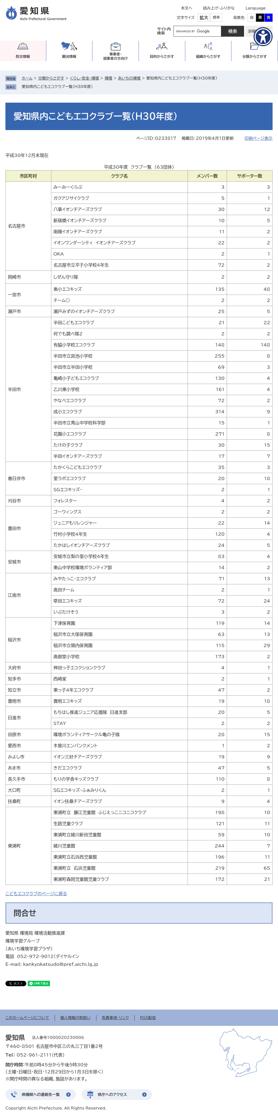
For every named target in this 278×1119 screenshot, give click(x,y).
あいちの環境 (129, 78)
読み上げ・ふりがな (219, 8)
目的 (162, 56)
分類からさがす (51, 78)
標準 (216, 17)
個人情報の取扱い (75, 1018)
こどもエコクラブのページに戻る (36, 893)
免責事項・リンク (115, 1018)
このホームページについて (27, 1018)
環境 (108, 78)
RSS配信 (148, 1018)
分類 (254, 56)
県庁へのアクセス (112, 1094)
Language (255, 8)
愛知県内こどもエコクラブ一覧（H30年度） (57, 87)
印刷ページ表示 (259, 138)
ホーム (27, 78)
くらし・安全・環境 (84, 78)
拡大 (204, 17)
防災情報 (23, 56)
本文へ (186, 8)
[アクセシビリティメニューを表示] (263, 36)
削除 (96, 86)
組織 (208, 56)
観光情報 (69, 56)
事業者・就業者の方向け (115, 56)
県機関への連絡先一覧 (41, 1094)
